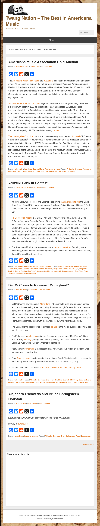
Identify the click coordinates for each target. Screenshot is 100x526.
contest (41, 266)
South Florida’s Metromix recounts (24, 103)
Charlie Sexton (23, 269)
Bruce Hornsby (51, 380)
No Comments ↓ (49, 187)
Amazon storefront (62, 247)
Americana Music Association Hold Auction (43, 62)
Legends (57, 169)
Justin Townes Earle (26, 382)
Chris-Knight (63, 380)
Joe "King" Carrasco (35, 271)
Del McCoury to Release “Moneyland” (38, 285)
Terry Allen (79, 271)
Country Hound (24, 358)
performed (29, 349)
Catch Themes (57, 519)
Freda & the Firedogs (70, 269)
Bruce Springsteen (68, 436)
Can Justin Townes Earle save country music (60, 367)
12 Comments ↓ (47, 66)
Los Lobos (54, 271)
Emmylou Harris (85, 380)
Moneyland (45, 304)
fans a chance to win (70, 202)
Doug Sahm (57, 269)
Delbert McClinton (45, 269)
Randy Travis (72, 382)
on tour (56, 130)
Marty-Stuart (50, 382)
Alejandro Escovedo (74, 169)
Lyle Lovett (62, 171)
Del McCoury (73, 380)
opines (54, 327)
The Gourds (20, 273)
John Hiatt (44, 171)
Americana (28, 169)
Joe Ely (47, 271)
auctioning (48, 81)
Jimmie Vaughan (21, 271)
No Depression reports (22, 218)
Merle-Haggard (61, 382)
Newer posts (88, 444)
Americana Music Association (25, 81)
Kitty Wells (76, 136)
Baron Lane (35, 66)
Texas (78, 436)
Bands (35, 266)
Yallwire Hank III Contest (28, 183)
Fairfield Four (13, 382)
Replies (71, 171)
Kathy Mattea (40, 382)
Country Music (38, 169)
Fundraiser (49, 169)
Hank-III (11, 271)
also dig (27, 339)
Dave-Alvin (34, 269)
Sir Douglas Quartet (66, 271)
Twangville (23, 424)
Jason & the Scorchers (31, 171)
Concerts (27, 436)
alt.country (19, 169)
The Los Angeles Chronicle (20, 136)
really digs (32, 336)
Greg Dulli (82, 269)
